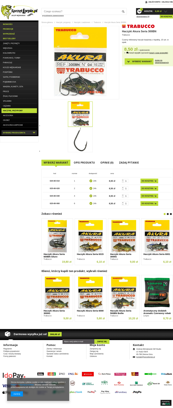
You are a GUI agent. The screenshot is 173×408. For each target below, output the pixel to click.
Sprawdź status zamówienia (58, 354)
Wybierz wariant (142, 61)
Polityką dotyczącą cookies (22, 385)
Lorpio (146, 315)
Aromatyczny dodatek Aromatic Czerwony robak (157, 311)
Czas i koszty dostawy (12, 354)
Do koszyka (166, 16)
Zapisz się (102, 341)
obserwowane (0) (142, 16)
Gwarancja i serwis (54, 351)
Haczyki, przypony (63, 22)
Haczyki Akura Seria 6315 (90, 254)
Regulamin (7, 349)
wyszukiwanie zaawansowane (53, 15)
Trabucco (97, 22)
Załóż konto (154, 2)
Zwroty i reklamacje (54, 349)
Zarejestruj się (95, 349)
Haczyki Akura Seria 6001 (156, 254)
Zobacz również (51, 213)
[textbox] (80, 11)
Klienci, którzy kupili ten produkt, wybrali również (74, 271)
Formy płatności (9, 356)
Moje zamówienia (97, 354)
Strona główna (47, 22)
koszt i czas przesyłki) (158, 53)
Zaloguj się (167, 2)
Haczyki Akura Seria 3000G (120, 255)
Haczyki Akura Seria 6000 (90, 310)
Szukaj (123, 11)
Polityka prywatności (11, 351)
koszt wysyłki (135, 53)
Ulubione (93, 356)
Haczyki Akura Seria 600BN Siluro (54, 255)
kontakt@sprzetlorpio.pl (145, 357)
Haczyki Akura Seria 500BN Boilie (120, 311)
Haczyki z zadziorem (82, 22)
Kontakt (50, 356)
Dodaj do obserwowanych (160, 61)
